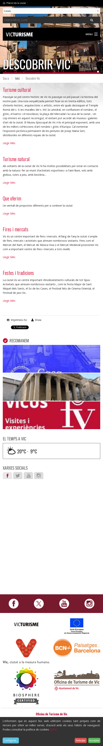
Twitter (17, 475)
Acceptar (94, 740)
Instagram (38, 475)
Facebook (7, 475)
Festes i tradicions (18, 272)
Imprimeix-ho (19, 320)
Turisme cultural (17, 89)
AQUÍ (53, 729)
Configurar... (11, 740)
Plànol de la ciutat (16, 3)
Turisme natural (16, 159)
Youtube (28, 475)
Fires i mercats (15, 229)
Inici (17, 78)
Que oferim (12, 198)
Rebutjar (81, 740)
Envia (38, 320)
